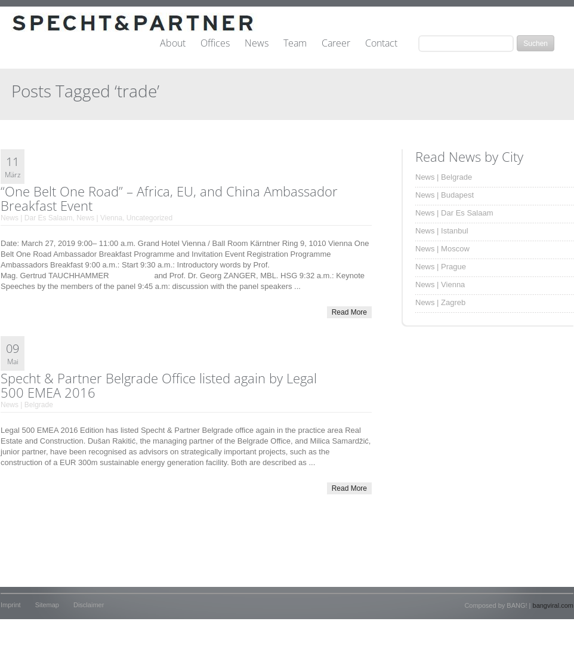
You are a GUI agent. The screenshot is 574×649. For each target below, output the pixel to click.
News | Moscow (442, 248)
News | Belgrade (27, 405)
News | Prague (440, 266)
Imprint (11, 604)
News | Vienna (99, 218)
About (173, 44)
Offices (215, 44)
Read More (349, 312)
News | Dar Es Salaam (37, 218)
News (257, 44)
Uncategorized (149, 218)
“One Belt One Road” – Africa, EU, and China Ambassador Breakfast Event (169, 198)
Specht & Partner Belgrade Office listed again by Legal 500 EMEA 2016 (159, 385)
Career (336, 44)
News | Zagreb (440, 302)
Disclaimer (88, 604)
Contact (381, 44)
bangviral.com (553, 605)
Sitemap (47, 604)
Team (295, 44)
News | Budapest (444, 194)
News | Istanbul (441, 230)
